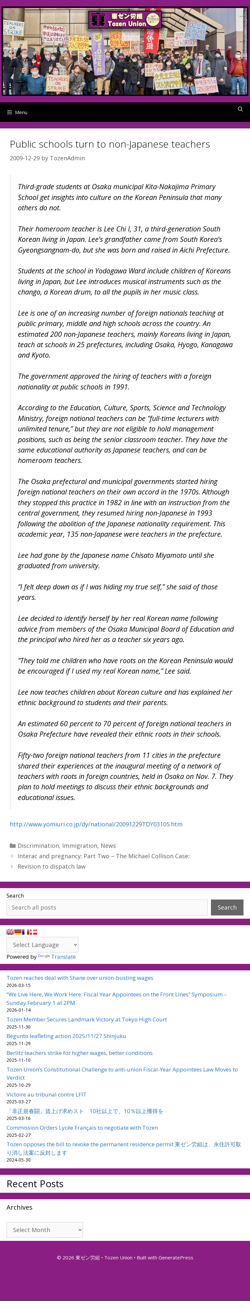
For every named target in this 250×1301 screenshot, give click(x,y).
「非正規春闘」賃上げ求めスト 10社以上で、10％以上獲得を (85, 1111)
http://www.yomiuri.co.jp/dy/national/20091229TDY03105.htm (96, 824)
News (108, 845)
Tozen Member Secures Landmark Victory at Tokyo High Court (87, 1019)
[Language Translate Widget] (42, 945)
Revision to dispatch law (52, 866)
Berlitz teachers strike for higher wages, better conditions (80, 1053)
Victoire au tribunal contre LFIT (47, 1094)
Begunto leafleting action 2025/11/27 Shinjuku (66, 1036)
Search (15, 895)
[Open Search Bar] (240, 108)
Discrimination (38, 845)
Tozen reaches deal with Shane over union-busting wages (80, 977)
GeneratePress (176, 1257)
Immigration (79, 845)
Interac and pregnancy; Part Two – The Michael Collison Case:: (104, 856)
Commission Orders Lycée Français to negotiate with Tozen (82, 1127)
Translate (57, 956)
